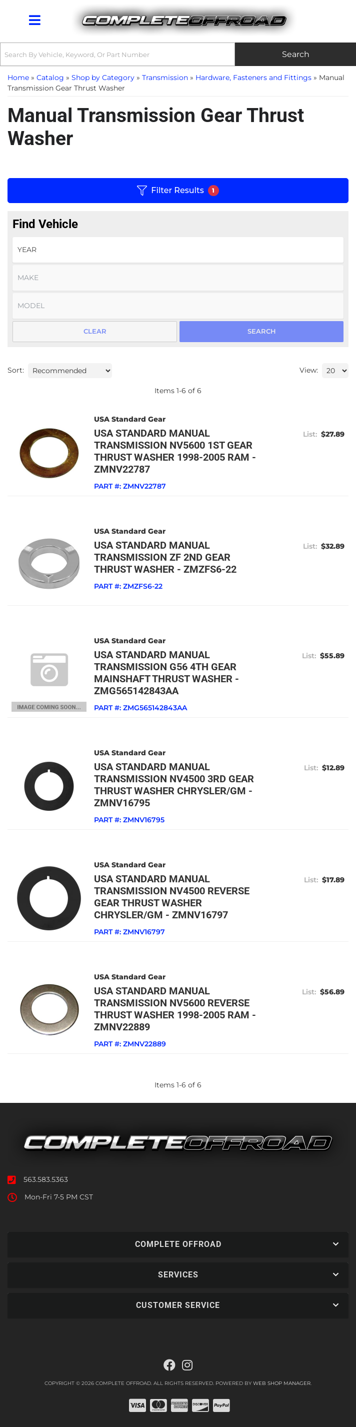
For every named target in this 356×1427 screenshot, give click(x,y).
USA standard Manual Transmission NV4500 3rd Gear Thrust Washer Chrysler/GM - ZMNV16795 (174, 785)
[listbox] (178, 250)
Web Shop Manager (281, 1383)
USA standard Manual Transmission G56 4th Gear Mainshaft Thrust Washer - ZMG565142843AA (166, 673)
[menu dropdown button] (34, 20)
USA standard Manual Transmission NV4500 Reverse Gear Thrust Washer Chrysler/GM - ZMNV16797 (172, 897)
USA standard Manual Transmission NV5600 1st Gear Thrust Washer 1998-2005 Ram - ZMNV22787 (175, 451)
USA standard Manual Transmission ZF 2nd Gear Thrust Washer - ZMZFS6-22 (165, 557)
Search (262, 331)
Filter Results (177, 190)
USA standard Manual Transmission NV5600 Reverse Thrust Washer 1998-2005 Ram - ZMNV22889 (175, 1009)
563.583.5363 (46, 1179)
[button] (178, 54)
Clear (95, 331)
